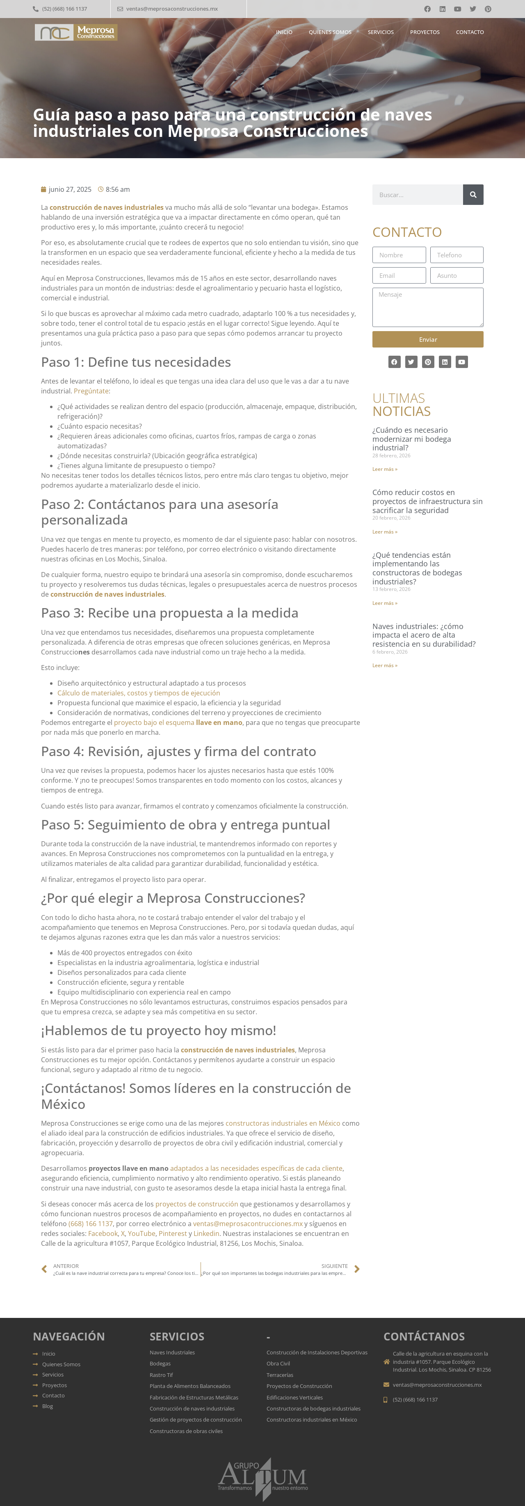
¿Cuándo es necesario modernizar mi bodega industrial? (411, 438)
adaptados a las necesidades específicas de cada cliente (256, 1168)
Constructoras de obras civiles (186, 1431)
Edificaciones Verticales (295, 1397)
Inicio (284, 32)
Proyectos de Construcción (299, 1386)
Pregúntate (91, 390)
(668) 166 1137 (90, 1223)
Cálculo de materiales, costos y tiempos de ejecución (138, 692)
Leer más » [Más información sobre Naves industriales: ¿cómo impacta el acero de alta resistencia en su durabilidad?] (384, 665)
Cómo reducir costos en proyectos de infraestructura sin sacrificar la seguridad (427, 501)
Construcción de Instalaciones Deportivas (317, 1352)
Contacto (470, 32)
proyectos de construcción (196, 1203)
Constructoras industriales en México (312, 1419)
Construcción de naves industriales (192, 1408)
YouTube (141, 1233)
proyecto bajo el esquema (155, 722)
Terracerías (280, 1375)
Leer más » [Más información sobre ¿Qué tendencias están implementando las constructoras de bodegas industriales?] (384, 603)
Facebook (103, 1233)
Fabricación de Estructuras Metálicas (194, 1397)
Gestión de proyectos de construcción (196, 1419)
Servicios (381, 32)
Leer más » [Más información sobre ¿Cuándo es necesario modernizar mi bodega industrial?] (384, 469)
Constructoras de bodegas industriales (314, 1408)
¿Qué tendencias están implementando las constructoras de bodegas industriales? (417, 568)
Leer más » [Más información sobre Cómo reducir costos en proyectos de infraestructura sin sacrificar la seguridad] (384, 531)
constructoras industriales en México (283, 1123)
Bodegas (160, 1363)
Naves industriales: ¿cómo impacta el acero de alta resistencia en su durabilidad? (424, 635)
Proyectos (425, 32)
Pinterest (173, 1233)
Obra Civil (278, 1363)
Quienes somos (330, 32)
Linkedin (206, 1233)
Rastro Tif (161, 1375)
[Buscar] (473, 194)
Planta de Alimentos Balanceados (190, 1386)
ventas (203, 1223)
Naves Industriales (173, 1352)
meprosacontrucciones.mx (261, 1223)
